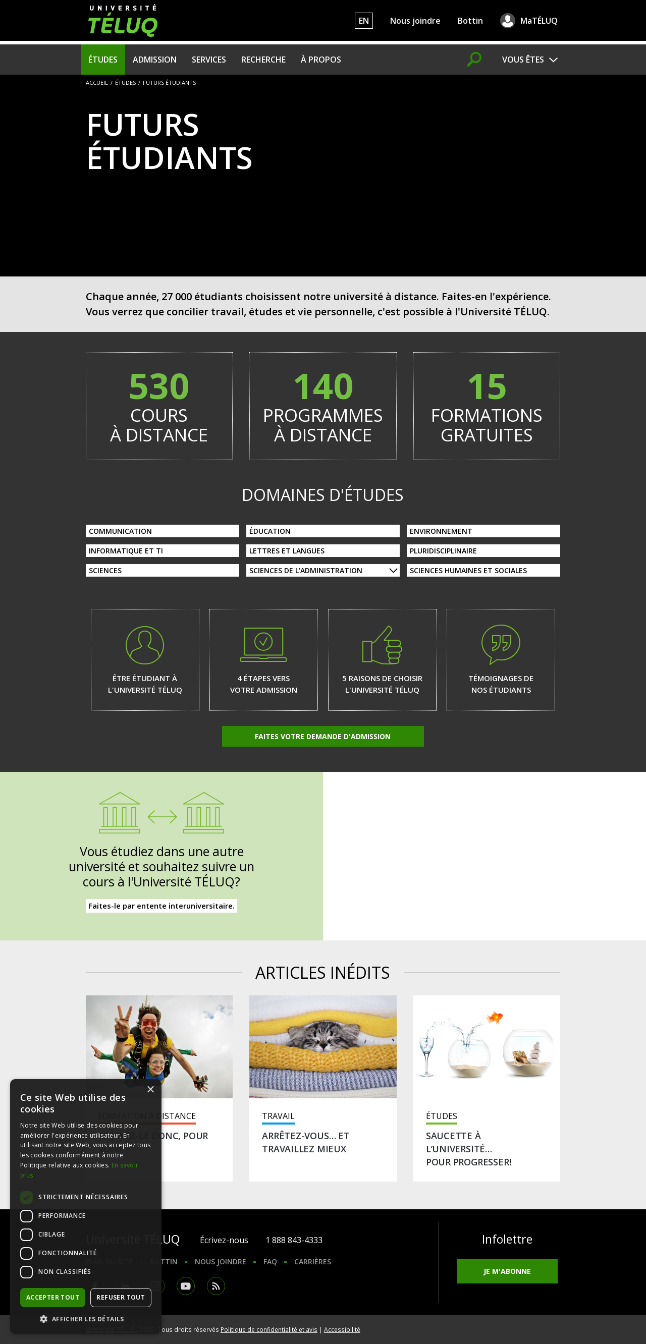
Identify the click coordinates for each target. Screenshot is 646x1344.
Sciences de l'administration (305, 570)
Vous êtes (523, 59)
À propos (321, 59)
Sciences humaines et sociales (468, 570)
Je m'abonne (507, 1271)
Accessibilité (342, 1329)
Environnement (441, 531)
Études (103, 59)
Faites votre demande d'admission (323, 736)
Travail (278, 1116)
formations (487, 403)
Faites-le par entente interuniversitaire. (161, 906)
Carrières (312, 1261)
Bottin (470, 20)
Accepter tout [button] (52, 1297)
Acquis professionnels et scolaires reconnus (485, 893)
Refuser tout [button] (120, 1297)
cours (159, 403)
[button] (85, 1319)
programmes (323, 403)
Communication (120, 531)
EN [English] (364, 20)
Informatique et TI (126, 550)
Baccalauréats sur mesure (485, 910)
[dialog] (86, 1206)
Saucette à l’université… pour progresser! (468, 1149)
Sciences (105, 570)
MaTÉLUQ (539, 20)
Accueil (97, 82)
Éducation (270, 531)
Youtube (186, 1286)
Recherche (263, 59)
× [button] (150, 1090)
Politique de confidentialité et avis (269, 1329)
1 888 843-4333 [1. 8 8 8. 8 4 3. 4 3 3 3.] (293, 1240)
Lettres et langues (287, 550)
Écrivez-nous (224, 1240)
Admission (155, 59)
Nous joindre (415, 20)
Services (209, 59)
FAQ (270, 1261)
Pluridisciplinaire (443, 550)
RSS (216, 1286)
